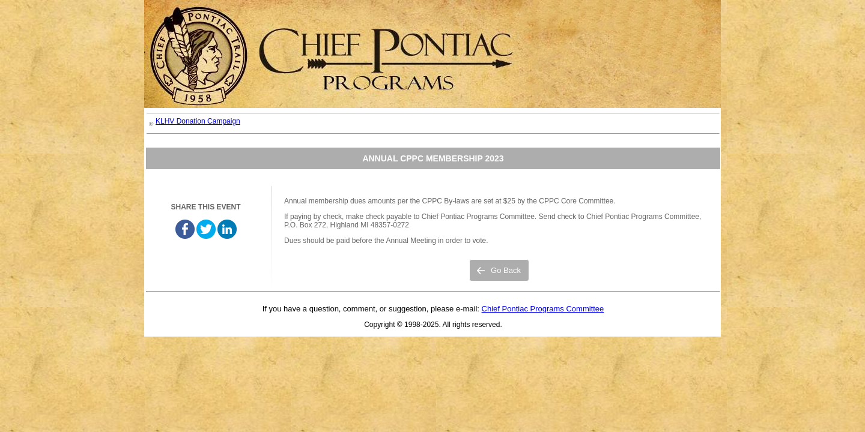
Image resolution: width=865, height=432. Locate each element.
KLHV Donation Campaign (198, 121)
